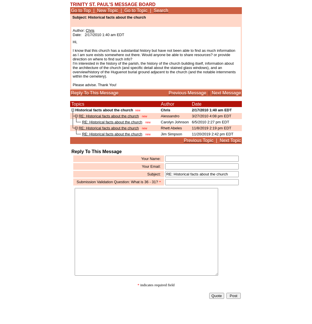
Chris (90, 30)
